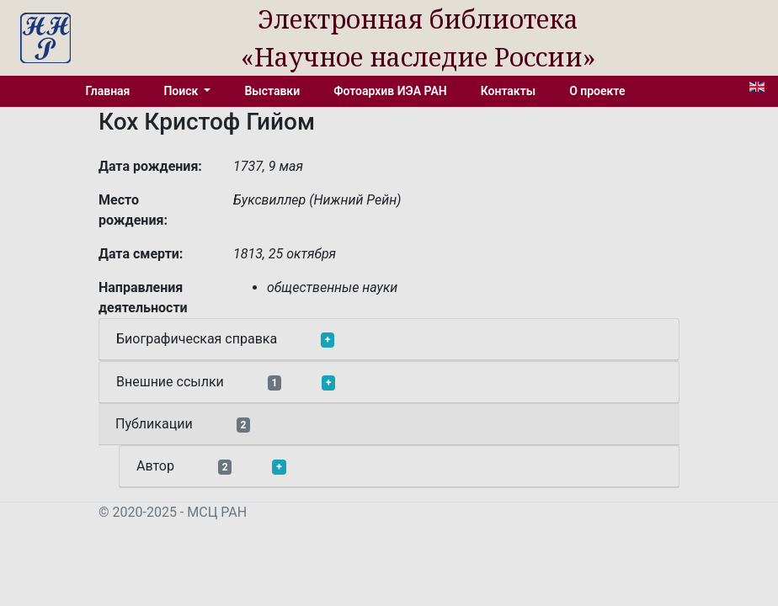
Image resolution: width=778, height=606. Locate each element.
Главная (108, 91)
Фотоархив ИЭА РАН (390, 91)
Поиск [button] (181, 91)
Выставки (272, 91)
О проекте (597, 91)
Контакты (508, 91)
